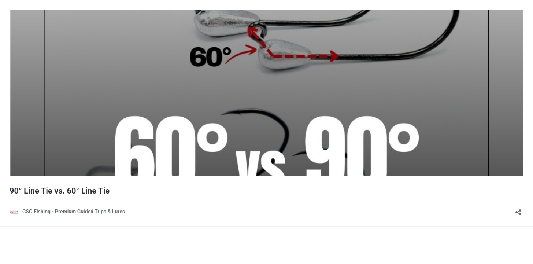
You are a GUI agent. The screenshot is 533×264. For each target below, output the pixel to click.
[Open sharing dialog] (518, 210)
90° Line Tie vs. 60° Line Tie (60, 190)
